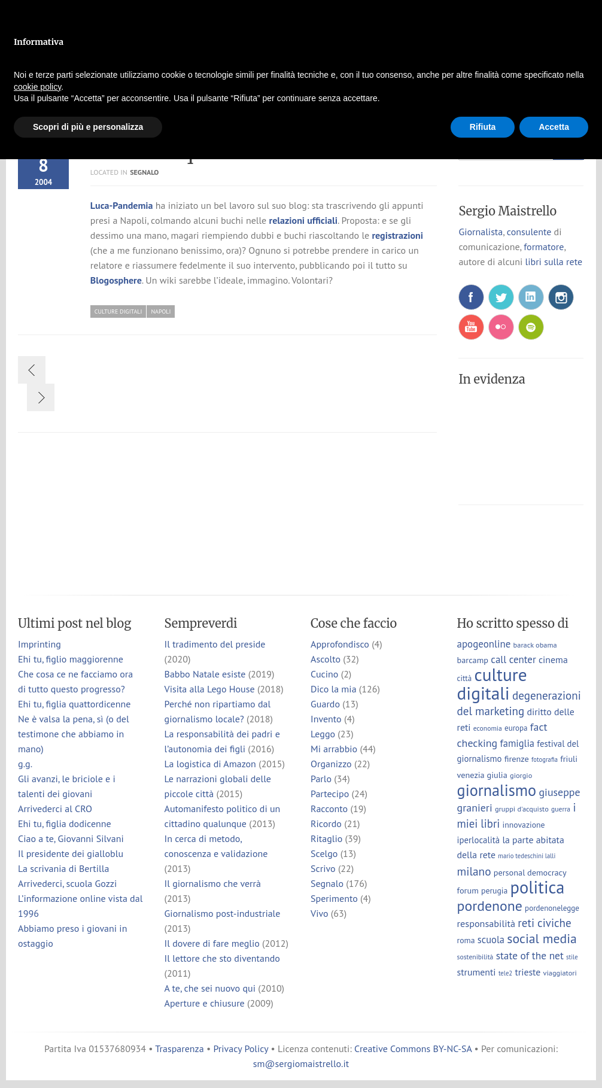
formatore (544, 247)
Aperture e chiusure (205, 1003)
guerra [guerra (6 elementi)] (560, 808)
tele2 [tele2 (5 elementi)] (505, 973)
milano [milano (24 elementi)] (474, 871)
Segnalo (144, 172)
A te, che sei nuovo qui (210, 988)
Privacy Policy (240, 1048)
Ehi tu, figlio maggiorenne (70, 659)
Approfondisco (340, 644)
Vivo (320, 913)
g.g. (25, 764)
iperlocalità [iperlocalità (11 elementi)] (478, 840)
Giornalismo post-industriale (223, 913)
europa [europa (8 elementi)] (516, 728)
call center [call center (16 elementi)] (513, 659)
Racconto (329, 809)
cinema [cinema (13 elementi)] (553, 659)
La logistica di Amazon (210, 764)
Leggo (323, 734)
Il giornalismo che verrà (213, 883)
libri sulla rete (553, 262)
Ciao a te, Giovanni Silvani (71, 838)
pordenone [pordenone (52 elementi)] (489, 905)
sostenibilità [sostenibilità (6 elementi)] (475, 956)
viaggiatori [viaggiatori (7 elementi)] (560, 972)
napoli (161, 311)
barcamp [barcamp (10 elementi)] (472, 659)
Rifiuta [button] (483, 127)
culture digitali (118, 311)
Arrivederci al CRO (55, 809)
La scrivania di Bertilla (63, 868)
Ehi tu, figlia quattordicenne (74, 704)
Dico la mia (334, 689)
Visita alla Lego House (210, 689)
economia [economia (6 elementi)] (487, 728)
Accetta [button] (554, 127)
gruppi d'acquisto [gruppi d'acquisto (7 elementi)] (522, 808)
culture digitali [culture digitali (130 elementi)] (492, 683)
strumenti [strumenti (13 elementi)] (476, 972)
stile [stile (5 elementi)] (571, 957)
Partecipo (330, 794)
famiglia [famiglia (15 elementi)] (517, 743)
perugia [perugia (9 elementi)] (494, 890)
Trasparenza (179, 1048)
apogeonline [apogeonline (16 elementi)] (484, 644)
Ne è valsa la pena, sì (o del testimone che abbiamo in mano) (73, 734)
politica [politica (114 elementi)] (537, 887)
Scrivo (323, 868)
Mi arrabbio (334, 749)
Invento (326, 719)
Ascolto (325, 659)
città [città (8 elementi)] (464, 678)
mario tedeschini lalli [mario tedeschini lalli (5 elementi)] (526, 856)
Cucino (324, 674)
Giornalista (480, 232)
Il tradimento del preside (215, 644)
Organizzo (331, 764)
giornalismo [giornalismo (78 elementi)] (497, 790)
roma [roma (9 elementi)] (466, 940)
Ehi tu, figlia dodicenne (64, 823)
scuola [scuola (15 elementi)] (491, 939)
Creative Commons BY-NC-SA (413, 1048)
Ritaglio (326, 838)
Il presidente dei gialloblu (70, 853)
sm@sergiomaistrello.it (301, 1063)
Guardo (325, 704)
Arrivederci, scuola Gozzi (67, 883)
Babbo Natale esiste (205, 674)
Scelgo (324, 853)
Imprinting (39, 644)
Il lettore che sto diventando (222, 958)
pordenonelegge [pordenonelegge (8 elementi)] (552, 908)
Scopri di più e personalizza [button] (88, 127)
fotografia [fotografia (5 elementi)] (544, 759)
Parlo (321, 779)
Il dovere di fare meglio (212, 943)
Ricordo (326, 823)
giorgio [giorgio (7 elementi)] (521, 775)
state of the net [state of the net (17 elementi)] (530, 955)
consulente (529, 232)
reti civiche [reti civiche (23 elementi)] (544, 923)
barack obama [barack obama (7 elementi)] (535, 644)
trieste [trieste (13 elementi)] (527, 972)
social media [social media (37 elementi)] (542, 938)
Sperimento (334, 898)
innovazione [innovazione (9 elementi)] (524, 824)
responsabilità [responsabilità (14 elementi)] (486, 923)
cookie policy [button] (37, 87)
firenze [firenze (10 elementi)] (516, 758)
